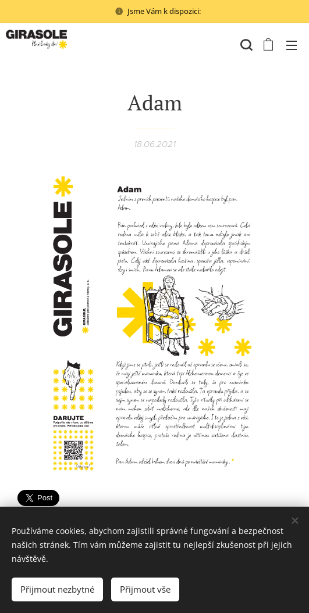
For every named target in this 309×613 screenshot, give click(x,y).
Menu (291, 45)
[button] (245, 44)
